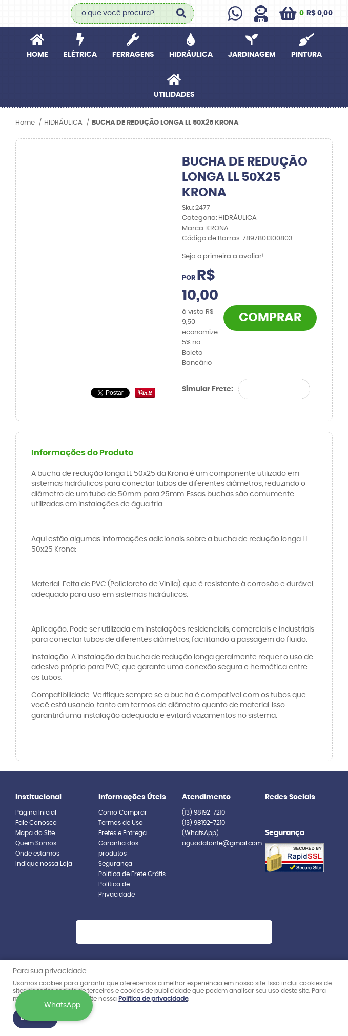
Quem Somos (35, 843)
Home (37, 54)
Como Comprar (122, 812)
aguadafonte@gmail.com (222, 843)
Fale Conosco (36, 823)
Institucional (38, 797)
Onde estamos (37, 853)
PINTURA (306, 54)
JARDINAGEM (252, 54)
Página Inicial (35, 812)
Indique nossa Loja (43, 864)
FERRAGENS (133, 54)
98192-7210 (203, 812)
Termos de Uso (120, 823)
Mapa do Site (35, 833)
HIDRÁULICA (191, 54)
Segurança (115, 864)
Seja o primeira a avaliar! (223, 256)
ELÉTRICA (80, 54)
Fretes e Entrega (122, 833)
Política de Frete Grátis (132, 874)
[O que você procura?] (181, 13)
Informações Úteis (132, 797)
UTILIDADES (174, 94)
